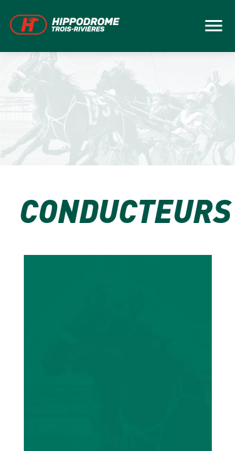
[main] (117, 225)
